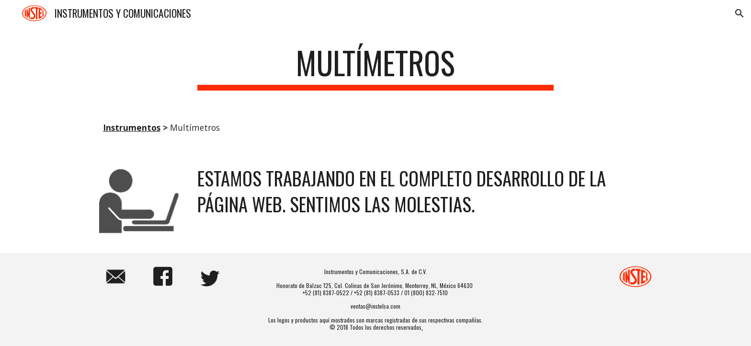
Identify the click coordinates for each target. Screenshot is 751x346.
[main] (375, 67)
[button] (739, 13)
